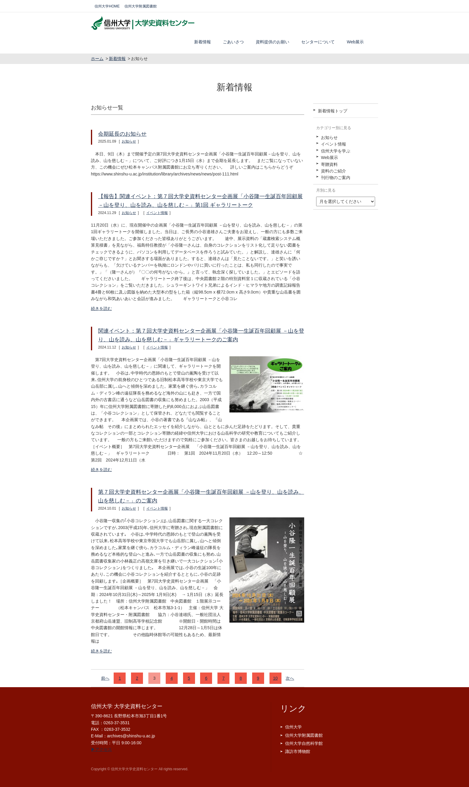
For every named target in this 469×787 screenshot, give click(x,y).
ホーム (97, 58)
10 (275, 678)
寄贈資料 (329, 164)
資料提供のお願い (272, 41)
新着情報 (202, 41)
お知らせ (129, 141)
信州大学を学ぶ (335, 151)
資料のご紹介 (333, 171)
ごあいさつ (233, 41)
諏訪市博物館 (297, 751)
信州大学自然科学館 (304, 743)
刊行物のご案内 (335, 177)
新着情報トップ (332, 111)
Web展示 (355, 41)
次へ (290, 678)
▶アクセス (101, 749)
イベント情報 (157, 213)
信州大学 (293, 727)
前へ (105, 678)
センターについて (318, 41)
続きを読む (101, 308)
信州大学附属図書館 (140, 6)
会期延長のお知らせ (122, 134)
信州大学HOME (107, 6)
